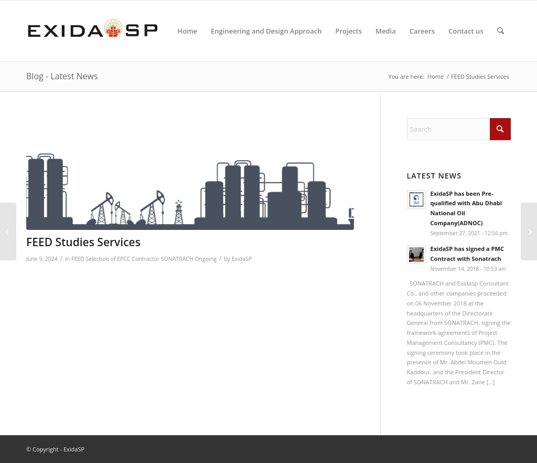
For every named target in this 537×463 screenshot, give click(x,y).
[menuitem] (187, 31)
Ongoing (205, 258)
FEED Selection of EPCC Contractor (115, 258)
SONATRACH (177, 258)
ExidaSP (242, 258)
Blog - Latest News (62, 76)
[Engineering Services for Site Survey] (8, 231)
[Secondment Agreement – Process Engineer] (529, 231)
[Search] (500, 31)
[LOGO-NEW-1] (92, 31)
